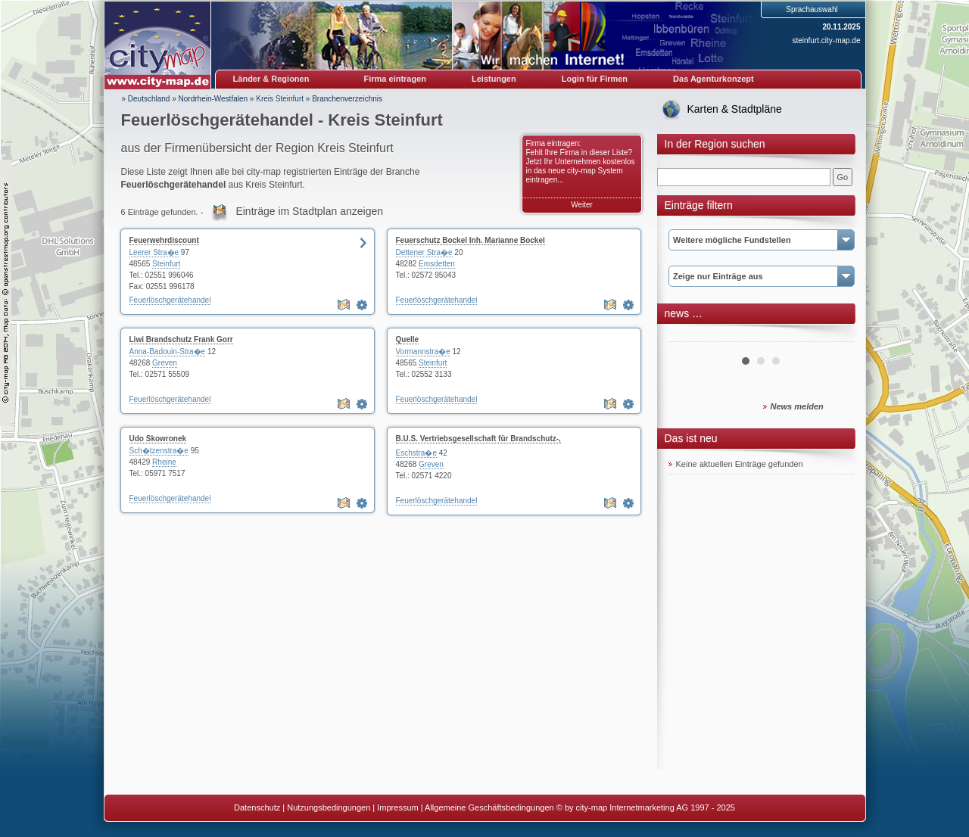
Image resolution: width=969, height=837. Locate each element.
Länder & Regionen (271, 78)
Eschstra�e (416, 453)
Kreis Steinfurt (280, 99)
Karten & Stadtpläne (734, 109)
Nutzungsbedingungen (328, 807)
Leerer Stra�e (154, 252)
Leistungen (494, 78)
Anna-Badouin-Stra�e (167, 351)
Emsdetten (437, 264)
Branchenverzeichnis (347, 99)
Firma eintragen (395, 78)
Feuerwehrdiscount (164, 240)
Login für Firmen (595, 78)
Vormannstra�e (423, 351)
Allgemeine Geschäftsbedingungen (489, 807)
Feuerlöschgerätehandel (170, 300)
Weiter (582, 205)
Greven (164, 363)
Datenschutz (257, 807)
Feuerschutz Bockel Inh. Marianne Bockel (470, 240)
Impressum (397, 807)
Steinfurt (166, 264)
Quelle (407, 339)
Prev (688, 336)
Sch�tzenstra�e (159, 451)
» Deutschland (146, 99)
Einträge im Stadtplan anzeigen (309, 211)
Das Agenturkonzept (713, 78)
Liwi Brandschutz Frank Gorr (181, 339)
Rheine (164, 462)
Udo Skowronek (158, 438)
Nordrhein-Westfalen (213, 99)
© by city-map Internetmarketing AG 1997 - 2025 (645, 807)
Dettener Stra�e (424, 252)
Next (834, 336)
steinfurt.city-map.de (826, 40)
